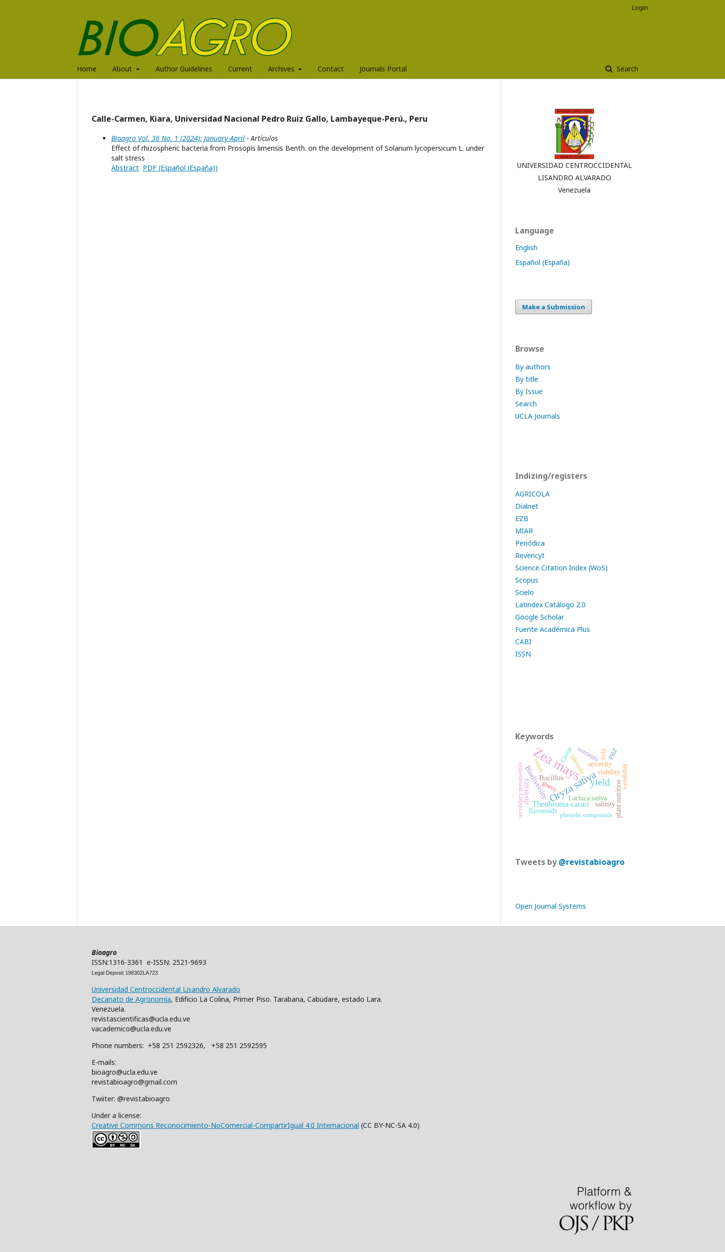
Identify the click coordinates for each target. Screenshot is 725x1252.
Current (240, 68)
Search (626, 68)
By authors (533, 366)
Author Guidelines (184, 68)
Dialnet (526, 506)
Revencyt (530, 555)
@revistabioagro (592, 862)
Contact (331, 68)
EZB (521, 518)
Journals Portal (383, 68)
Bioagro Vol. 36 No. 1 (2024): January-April (178, 138)
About (123, 68)
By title (526, 379)
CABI (523, 641)
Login (640, 7)
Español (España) (542, 262)
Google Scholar (539, 617)
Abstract (125, 167)
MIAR (524, 530)
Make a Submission (553, 306)
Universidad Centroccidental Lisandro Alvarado (166, 989)
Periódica (530, 543)
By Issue (529, 391)
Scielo (524, 592)
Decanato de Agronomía (131, 999)
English (526, 247)
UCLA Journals (537, 416)
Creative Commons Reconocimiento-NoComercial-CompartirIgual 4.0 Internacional (225, 1125)
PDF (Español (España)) (180, 167)
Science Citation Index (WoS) (561, 567)
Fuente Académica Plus (552, 629)
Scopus (526, 580)
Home (87, 68)
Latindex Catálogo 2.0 (550, 604)
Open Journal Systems (550, 906)
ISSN (523, 654)
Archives (282, 68)
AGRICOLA (532, 493)
